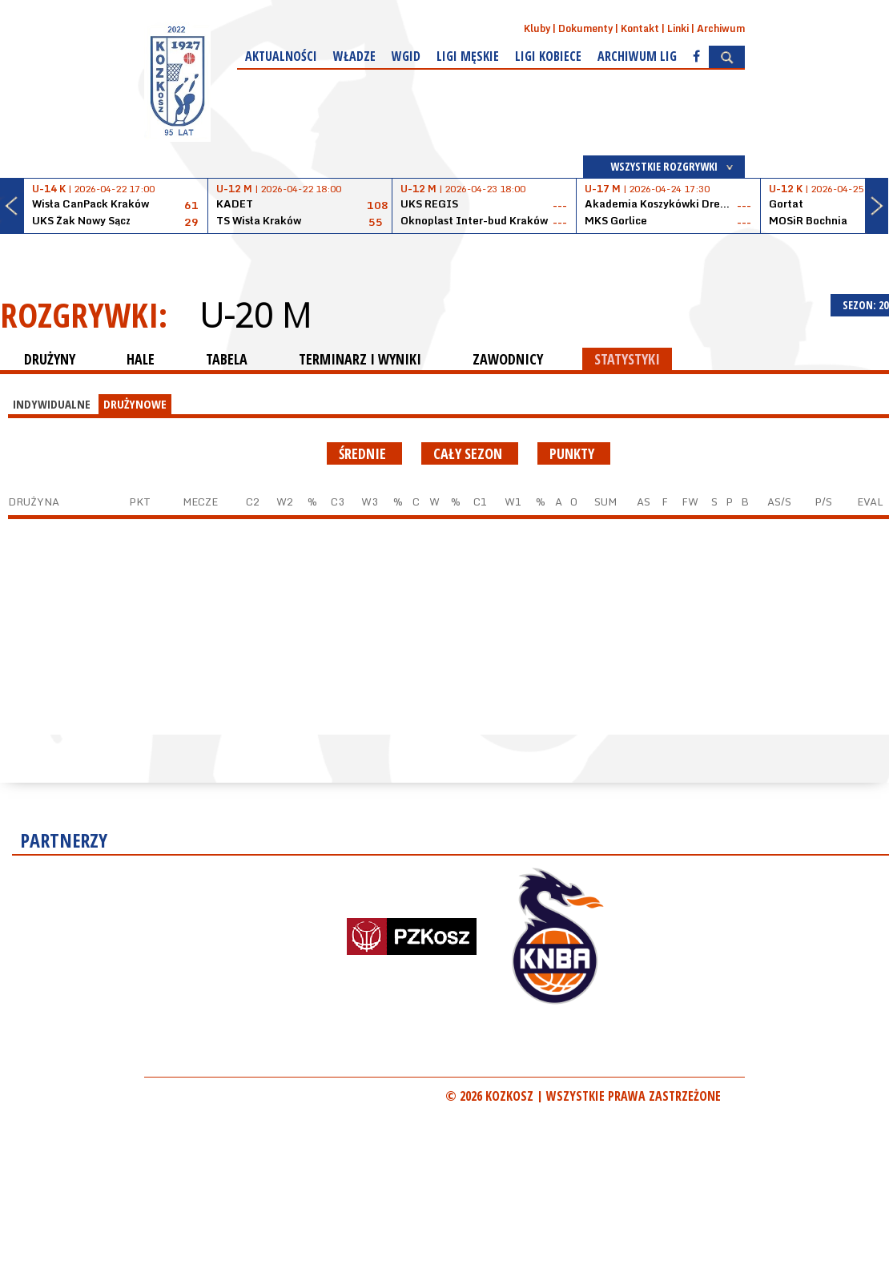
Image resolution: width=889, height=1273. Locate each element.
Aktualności (281, 56)
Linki (678, 28)
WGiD (406, 56)
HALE (141, 359)
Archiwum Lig (637, 56)
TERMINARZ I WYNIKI (360, 359)
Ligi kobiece (548, 56)
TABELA (226, 359)
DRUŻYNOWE (135, 404)
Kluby (537, 28)
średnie (364, 453)
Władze (354, 56)
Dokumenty (585, 28)
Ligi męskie (467, 56)
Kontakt (640, 28)
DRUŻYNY (49, 359)
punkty (573, 453)
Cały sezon (469, 453)
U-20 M (255, 315)
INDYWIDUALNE (52, 404)
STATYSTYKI (627, 359)
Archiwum (721, 28)
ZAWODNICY (508, 359)
